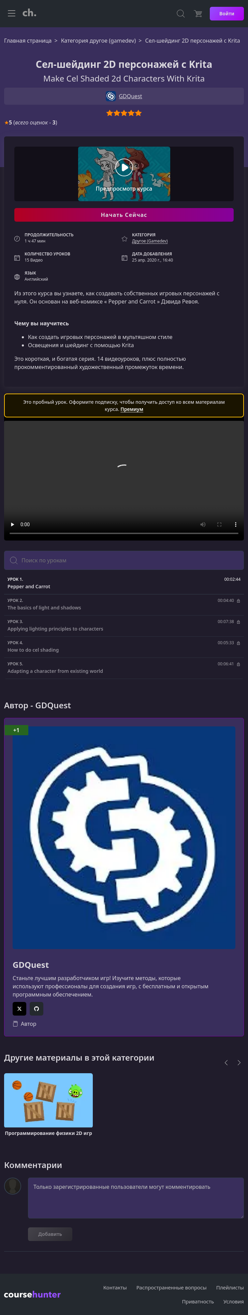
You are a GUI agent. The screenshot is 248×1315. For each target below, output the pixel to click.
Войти (226, 13)
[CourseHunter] (29, 13)
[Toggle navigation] (11, 13)
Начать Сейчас (124, 215)
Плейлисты (230, 1287)
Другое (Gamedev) (149, 241)
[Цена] (198, 13)
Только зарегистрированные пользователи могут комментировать (136, 1198)
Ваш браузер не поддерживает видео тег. (124, 481)
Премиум (131, 409)
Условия (233, 1301)
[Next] (239, 1062)
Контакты (115, 1287)
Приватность (198, 1301)
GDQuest (31, 965)
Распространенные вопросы (171, 1287)
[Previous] (226, 1062)
